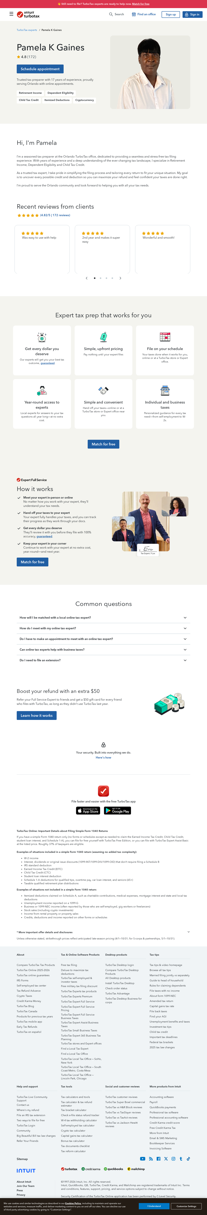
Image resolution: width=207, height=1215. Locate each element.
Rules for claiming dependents (168, 985)
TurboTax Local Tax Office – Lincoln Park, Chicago (77, 1075)
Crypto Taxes (24, 996)
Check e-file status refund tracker (80, 1115)
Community (23, 1130)
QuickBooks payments (163, 1107)
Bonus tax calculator (73, 1141)
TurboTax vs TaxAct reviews (121, 1117)
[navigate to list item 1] (95, 278)
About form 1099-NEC (163, 996)
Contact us (23, 1105)
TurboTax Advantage (117, 993)
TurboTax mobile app (29, 1021)
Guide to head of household (166, 980)
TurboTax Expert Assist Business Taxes (79, 1023)
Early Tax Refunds (27, 1026)
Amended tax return (161, 1001)
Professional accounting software (169, 1117)
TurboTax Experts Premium (76, 996)
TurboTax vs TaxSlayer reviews (123, 1112)
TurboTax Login (26, 1125)
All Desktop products (118, 978)
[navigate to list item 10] (112, 278)
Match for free (140, 4)
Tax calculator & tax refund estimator (76, 1103)
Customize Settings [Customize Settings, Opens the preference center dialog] (186, 1206)
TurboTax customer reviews (121, 1097)
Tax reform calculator (73, 1151)
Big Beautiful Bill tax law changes (36, 1135)
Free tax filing (69, 965)
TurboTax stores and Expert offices (81, 1043)
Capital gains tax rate (162, 1006)
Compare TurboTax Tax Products (36, 965)
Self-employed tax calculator (77, 1125)
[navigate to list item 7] (106, 278)
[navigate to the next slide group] (120, 278)
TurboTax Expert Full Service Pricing (77, 1007)
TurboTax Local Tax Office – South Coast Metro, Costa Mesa (81, 1068)
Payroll (154, 1102)
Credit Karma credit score (165, 1122)
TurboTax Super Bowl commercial (125, 1102)
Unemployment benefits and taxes (170, 1021)
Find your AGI (158, 1016)
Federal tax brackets (161, 1042)
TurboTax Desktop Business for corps (123, 999)
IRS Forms (22, 980)
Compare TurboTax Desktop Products (122, 971)
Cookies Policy (73, 1203)
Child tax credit (159, 1032)
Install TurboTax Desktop (119, 983)
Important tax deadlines (163, 1037)
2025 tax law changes (162, 1047)
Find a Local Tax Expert (74, 1048)
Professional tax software (164, 1112)
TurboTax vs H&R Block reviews (123, 1107)
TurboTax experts (27, 30)
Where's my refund (28, 1110)
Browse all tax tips (160, 970)
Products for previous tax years (35, 1016)
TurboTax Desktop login (119, 965)
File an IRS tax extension (31, 1115)
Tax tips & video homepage (166, 965)
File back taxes (158, 1011)
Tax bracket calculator (73, 1110)
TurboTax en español (29, 1032)
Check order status (116, 988)
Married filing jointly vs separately (170, 975)
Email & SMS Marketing (163, 1138)
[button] (103, 932)
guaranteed (48, 363)
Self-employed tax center (31, 985)
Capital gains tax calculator (76, 1135)
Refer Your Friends (27, 1141)
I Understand (154, 1206)
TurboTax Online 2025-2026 (33, 970)
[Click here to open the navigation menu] (11, 14)
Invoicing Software (161, 1148)
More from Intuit (159, 1133)
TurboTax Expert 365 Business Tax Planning (81, 1036)
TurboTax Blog (25, 1006)
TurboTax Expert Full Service (77, 1001)
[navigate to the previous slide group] (86, 278)
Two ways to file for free (31, 1120)
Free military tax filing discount (79, 986)
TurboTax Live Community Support (32, 1098)
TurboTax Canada (27, 1011)
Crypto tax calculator (73, 1130)
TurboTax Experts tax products (79, 991)
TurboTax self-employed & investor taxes (76, 979)
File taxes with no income (165, 990)
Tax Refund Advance (29, 990)
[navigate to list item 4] (100, 278)
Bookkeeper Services (162, 1143)
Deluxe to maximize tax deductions (74, 971)
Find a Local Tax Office (74, 1053)
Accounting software (162, 1097)
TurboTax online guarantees (33, 975)
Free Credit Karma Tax (163, 1128)
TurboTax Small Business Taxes (79, 1030)
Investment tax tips (160, 1026)
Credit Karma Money (29, 1001)
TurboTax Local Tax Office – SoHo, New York (81, 1059)
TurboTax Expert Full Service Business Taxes (77, 1015)
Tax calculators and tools (75, 1097)
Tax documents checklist (75, 1146)
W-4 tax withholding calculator (79, 1120)
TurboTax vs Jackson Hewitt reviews (121, 1123)
